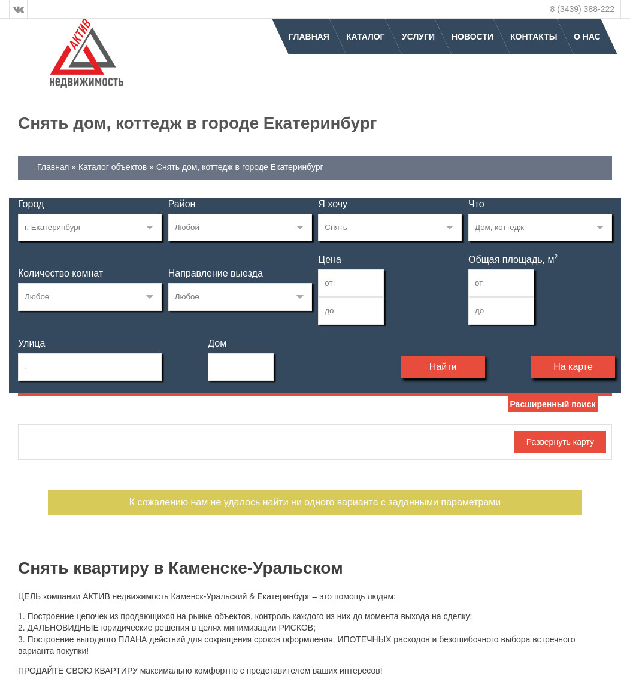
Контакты (533, 36)
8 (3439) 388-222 (582, 9)
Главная (309, 36)
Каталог (365, 36)
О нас (587, 36)
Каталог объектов (112, 167)
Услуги (418, 36)
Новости (472, 36)
